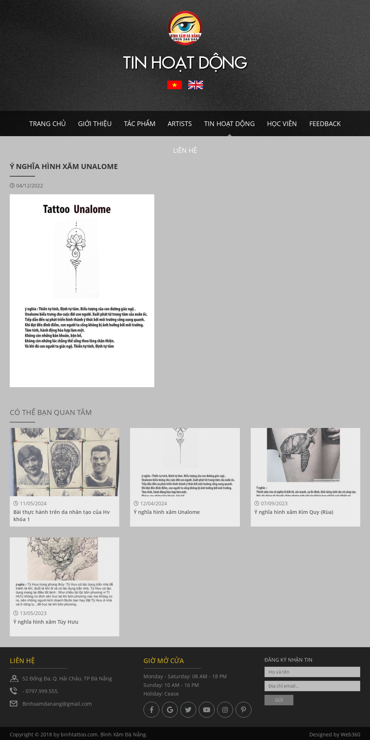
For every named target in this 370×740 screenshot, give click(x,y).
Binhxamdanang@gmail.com (57, 703)
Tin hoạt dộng (229, 123)
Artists (180, 123)
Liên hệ (185, 150)
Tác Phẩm (139, 123)
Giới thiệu (95, 123)
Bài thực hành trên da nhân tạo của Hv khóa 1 (61, 516)
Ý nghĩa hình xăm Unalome (167, 512)
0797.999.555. (42, 691)
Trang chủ (47, 123)
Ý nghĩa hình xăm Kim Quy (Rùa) (293, 512)
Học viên (282, 123)
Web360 (350, 735)
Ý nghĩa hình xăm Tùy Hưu (45, 621)
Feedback (325, 123)
